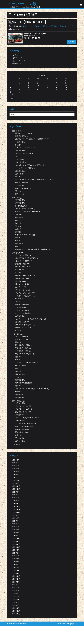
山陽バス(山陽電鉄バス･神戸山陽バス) (28, 212)
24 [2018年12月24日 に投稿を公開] (19, 90)
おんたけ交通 (20, 441)
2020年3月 (15, 568)
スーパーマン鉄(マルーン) (32, 26)
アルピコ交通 (20, 438)
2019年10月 (16, 582)
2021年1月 (15, 539)
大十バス (18, 238)
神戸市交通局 (20, 200)
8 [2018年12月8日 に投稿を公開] (65, 83)
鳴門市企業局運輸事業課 (23, 383)
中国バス (18, 360)
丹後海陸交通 (20, 171)
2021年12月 (16, 507)
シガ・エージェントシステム (25, 148)
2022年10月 (16, 489)
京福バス (18, 302)
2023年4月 (15, 481)
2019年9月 (15, 585)
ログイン (15, 55)
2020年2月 (15, 571)
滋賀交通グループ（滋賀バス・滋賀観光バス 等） (32, 139)
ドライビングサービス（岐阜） (26, 293)
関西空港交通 (20, 194)
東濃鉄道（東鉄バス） (23, 278)
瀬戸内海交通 (20, 398)
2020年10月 (16, 547)
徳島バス (18, 386)
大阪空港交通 (20, 186)
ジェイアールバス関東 (23, 406)
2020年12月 (16, 541)
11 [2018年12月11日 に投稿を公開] (29, 85)
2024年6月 (15, 460)
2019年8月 (15, 588)
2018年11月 (16, 614)
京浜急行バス (20, 415)
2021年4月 (15, 530)
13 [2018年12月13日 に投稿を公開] (47, 85)
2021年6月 (15, 524)
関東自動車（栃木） (22, 432)
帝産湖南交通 (20, 142)
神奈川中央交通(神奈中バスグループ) (28, 418)
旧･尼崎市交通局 (21, 206)
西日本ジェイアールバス (23, 133)
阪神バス (18, 220)
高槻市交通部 (20, 174)
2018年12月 (16, 611)
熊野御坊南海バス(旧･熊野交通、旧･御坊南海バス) (32, 249)
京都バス (18, 156)
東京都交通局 (20, 403)
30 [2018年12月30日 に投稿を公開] (10, 92)
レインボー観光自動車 (23, 313)
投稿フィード (17, 58)
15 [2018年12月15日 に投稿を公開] (66, 85)
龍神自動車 (19, 244)
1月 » (11, 99)
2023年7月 (15, 472)
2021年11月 (16, 510)
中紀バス (18, 247)
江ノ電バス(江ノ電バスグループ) (26, 424)
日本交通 (18, 371)
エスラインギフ (20, 287)
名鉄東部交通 (20, 270)
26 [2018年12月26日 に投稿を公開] (38, 90)
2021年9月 (15, 515)
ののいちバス (20, 331)
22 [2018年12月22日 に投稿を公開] (66, 88)
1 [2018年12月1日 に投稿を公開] (65, 81)
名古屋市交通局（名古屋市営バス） (27, 258)
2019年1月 (15, 608)
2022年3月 (15, 498)
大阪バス (18, 177)
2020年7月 (15, 556)
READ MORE (71, 42)
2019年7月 (15, 591)
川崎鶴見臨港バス (21, 421)
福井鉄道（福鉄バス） (23, 305)
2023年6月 (15, 475)
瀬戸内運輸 (19, 395)
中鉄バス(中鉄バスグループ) (25, 354)
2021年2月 (15, 536)
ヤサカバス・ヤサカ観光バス (25, 168)
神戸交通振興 (20, 217)
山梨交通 (18, 435)
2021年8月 (15, 518)
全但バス (18, 229)
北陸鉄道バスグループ (23, 328)
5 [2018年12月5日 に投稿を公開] (37, 83)
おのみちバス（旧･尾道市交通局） (27, 363)
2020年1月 (15, 573)
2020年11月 (16, 544)
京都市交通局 (20, 151)
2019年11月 (16, 579)
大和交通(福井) (20, 307)
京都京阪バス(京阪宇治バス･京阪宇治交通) (30, 165)
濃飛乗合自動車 (20, 281)
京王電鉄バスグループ (23, 412)
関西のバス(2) (48, 26)
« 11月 (12, 94)
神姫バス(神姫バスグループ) (63, 26)
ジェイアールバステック (23, 409)
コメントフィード (18, 61)
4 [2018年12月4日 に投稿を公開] (28, 83)
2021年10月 (16, 512)
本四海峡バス (20, 215)
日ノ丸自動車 (20, 374)
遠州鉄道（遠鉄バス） (23, 322)
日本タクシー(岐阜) (22, 284)
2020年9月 (15, 550)
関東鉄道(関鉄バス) (22, 429)
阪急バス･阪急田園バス (23, 183)
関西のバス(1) (17, 131)
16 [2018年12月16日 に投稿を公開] (10, 88)
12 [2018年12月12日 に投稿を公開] (38, 85)
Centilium (65, 624)
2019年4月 (15, 600)
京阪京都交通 (20, 159)
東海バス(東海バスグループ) (25, 325)
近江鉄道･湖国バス (22, 136)
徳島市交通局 (20, 380)
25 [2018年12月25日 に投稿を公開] (29, 90)
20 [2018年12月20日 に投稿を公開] (47, 88)
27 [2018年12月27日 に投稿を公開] (47, 90)
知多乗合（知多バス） (23, 264)
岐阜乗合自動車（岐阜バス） (25, 276)
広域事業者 (16, 445)
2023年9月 (15, 466)
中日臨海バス (20, 299)
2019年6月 (15, 594)
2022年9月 (15, 492)
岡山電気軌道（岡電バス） (24, 345)
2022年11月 (16, 486)
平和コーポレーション (23, 290)
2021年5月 (15, 527)
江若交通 (18, 145)
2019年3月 (15, 602)
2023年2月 (15, 483)
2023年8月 (15, 469)
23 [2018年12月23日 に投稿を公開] (10, 90)
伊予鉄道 (18, 392)
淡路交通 (18, 223)
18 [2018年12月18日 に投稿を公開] (29, 88)
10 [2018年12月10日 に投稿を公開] (19, 85)
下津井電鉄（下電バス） (23, 351)
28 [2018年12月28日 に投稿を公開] (57, 90)
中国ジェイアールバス (23, 339)
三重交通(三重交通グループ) (25, 296)
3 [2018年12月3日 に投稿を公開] (19, 83)
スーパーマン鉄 (22, 4)
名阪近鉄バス (20, 273)
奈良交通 (18, 232)
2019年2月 (15, 605)
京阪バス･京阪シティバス (24, 154)
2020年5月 (15, 562)
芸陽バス (18, 368)
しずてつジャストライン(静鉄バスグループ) (30, 319)
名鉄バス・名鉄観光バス (23, 261)
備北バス (18, 357)
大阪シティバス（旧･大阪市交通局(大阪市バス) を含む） (35, 180)
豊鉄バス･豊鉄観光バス (23, 267)
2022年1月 (15, 504)
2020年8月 (15, 553)
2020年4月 (15, 565)
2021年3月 (15, 533)
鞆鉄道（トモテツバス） (23, 366)
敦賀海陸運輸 (20, 316)
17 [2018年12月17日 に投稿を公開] (19, 88)
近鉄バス (18, 191)
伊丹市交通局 (20, 203)
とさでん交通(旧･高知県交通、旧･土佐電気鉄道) (32, 389)
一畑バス (18, 377)
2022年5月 (15, 495)
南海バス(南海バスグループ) (25, 189)
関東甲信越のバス (18, 401)
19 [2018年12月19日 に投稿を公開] (38, 88)
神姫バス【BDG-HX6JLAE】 (29, 22)
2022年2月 (15, 501)
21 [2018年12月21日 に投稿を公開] (57, 88)
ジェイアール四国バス (23, 337)
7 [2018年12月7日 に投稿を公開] (56, 83)
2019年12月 (16, 576)
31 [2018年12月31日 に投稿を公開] (19, 92)
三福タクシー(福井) (22, 310)
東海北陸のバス (17, 253)
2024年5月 (15, 463)
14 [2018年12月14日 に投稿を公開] (57, 85)
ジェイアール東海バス (23, 255)
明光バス (18, 241)
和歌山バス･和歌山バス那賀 (25, 235)
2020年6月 (15, 559)
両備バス (18, 342)
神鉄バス (18, 226)
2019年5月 (15, 597)
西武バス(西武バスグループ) (25, 427)
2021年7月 (15, 521)
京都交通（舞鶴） (21, 162)
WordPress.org (17, 64)
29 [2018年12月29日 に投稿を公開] (66, 90)
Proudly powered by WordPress (17, 624)
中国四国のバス (17, 334)
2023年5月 (15, 478)
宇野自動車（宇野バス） (23, 348)
